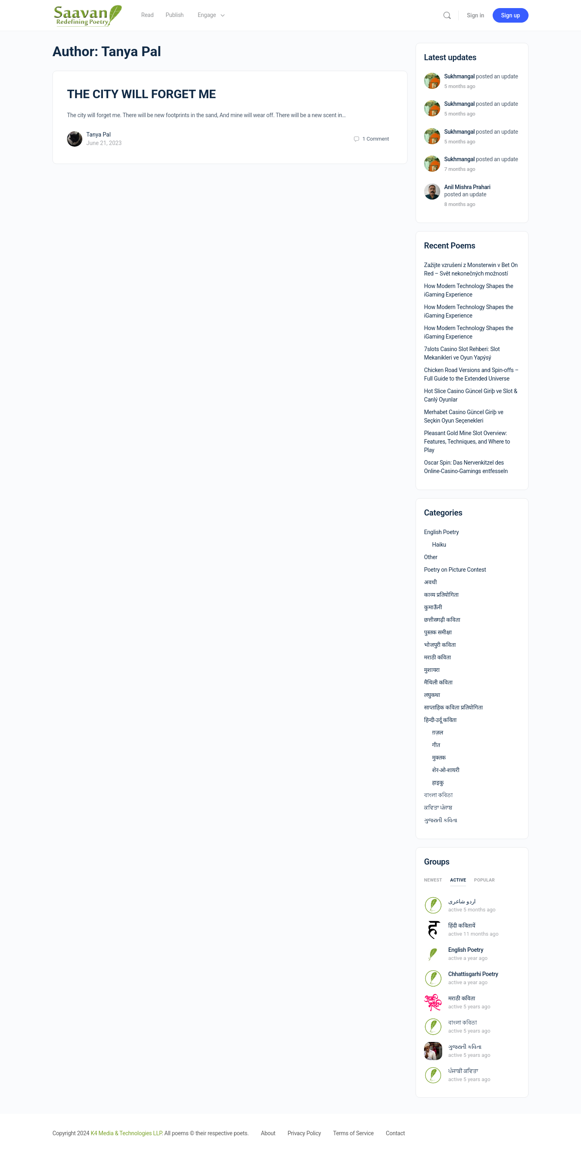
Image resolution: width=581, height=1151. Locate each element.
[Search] (447, 15)
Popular (484, 880)
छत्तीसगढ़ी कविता (442, 620)
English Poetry (441, 532)
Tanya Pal (98, 134)
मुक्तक (439, 757)
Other (430, 557)
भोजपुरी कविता (440, 645)
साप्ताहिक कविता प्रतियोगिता (453, 707)
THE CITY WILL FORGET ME (141, 94)
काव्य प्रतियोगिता (441, 594)
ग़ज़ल (437, 732)
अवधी (430, 582)
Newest (433, 880)
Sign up (510, 15)
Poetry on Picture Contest (455, 569)
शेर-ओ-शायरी (446, 770)
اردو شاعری (462, 901)
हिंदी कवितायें (461, 925)
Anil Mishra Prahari (467, 187)
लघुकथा (432, 695)
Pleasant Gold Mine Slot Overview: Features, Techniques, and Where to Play (467, 441)
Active (458, 880)
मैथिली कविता (438, 682)
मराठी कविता (437, 657)
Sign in (475, 15)
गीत (436, 745)
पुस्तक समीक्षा (438, 632)
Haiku (439, 544)
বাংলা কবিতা (438, 795)
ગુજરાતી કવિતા (440, 820)
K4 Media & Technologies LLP (126, 1133)
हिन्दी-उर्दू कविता (440, 720)
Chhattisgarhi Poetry (473, 974)
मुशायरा (432, 670)
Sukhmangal (459, 76)
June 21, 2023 (104, 143)
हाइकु (437, 782)
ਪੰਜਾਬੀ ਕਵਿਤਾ (463, 1071)
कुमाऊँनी (433, 607)
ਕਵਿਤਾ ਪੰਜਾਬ (438, 807)
